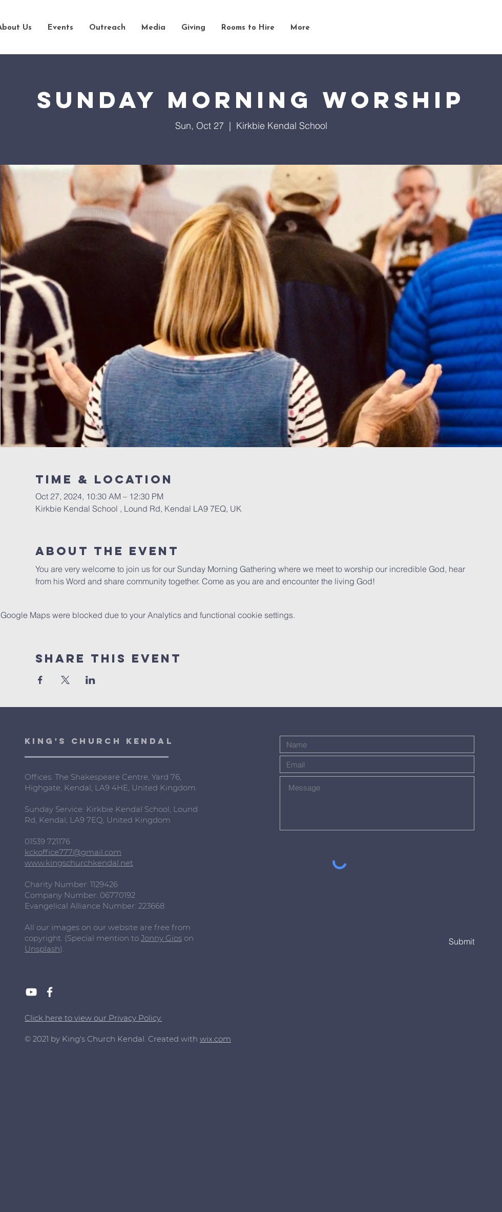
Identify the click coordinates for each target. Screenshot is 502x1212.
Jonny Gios (161, 938)
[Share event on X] (65, 680)
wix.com (215, 1039)
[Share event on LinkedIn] (90, 680)
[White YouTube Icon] (31, 992)
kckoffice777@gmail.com (73, 852)
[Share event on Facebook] (40, 680)
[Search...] (435, 28)
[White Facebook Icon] (49, 992)
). (62, 949)
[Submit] (438, 942)
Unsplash (42, 949)
